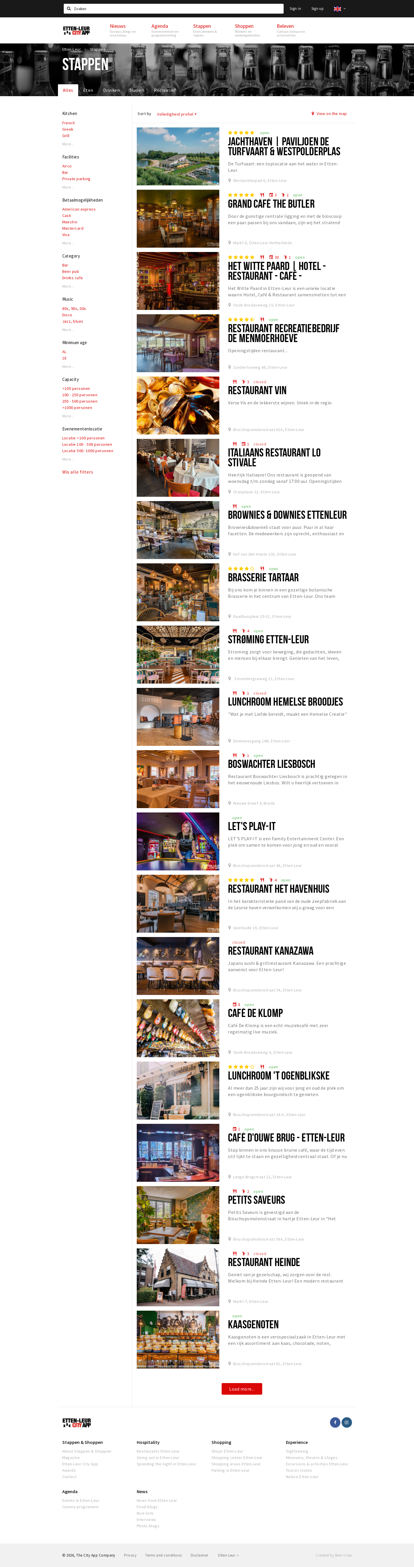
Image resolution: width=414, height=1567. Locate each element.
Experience (297, 1442)
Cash (66, 215)
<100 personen (76, 388)
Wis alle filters (77, 472)
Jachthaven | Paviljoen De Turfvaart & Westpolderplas (284, 146)
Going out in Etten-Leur (158, 1457)
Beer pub (70, 271)
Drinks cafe (72, 277)
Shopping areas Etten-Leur (236, 1463)
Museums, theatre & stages (312, 1457)
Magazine (71, 1457)
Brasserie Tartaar (263, 577)
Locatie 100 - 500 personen (87, 444)
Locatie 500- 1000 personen (87, 450)
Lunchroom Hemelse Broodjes (285, 701)
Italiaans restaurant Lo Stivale (274, 457)
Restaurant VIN (257, 390)
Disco (67, 314)
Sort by (144, 113)
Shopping (221, 1442)
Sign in (295, 8)
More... (68, 144)
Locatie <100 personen (83, 438)
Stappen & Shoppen (82, 1442)
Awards (69, 1470)
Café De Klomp (255, 1013)
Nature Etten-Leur (302, 1476)
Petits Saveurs (256, 1199)
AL (64, 351)
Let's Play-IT (252, 826)
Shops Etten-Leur (227, 1451)
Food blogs (147, 1506)
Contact (69, 1476)
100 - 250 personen (80, 394)
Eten (88, 90)
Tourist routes (299, 1470)
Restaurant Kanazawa (270, 950)
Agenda (70, 1491)
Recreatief (165, 90)
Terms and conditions (163, 1555)
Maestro (70, 221)
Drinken (111, 90)
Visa (66, 234)
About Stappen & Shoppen (87, 1451)
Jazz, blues (72, 321)
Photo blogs (148, 1525)
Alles (68, 90)
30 (274, 257)
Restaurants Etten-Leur (158, 1451)
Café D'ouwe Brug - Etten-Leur (286, 1137)
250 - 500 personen (80, 401)
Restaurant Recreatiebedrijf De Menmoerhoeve (284, 333)
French (68, 122)
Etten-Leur (228, 1555)
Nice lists (145, 1513)
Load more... (242, 1389)
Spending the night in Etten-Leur (166, 1463)
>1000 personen (77, 407)
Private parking (76, 178)
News (142, 1491)
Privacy (130, 1555)
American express (79, 209)
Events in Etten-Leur (81, 1500)
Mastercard (73, 228)
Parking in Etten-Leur (230, 1470)
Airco (67, 166)
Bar (65, 172)
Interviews (146, 1519)
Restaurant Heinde (264, 1262)
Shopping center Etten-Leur (237, 1457)
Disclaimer (199, 1555)
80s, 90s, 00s (74, 308)
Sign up (317, 8)
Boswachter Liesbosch (271, 763)
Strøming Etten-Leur (268, 639)
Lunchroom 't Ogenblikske (279, 1075)
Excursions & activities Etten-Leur (317, 1463)
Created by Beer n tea (334, 1555)
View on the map (329, 113)
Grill (66, 135)
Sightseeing (297, 1451)
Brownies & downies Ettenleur (287, 514)
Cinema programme (80, 1506)
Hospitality (148, 1442)
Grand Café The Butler (271, 203)
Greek (68, 129)
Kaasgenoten (253, 1324)
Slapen (137, 90)
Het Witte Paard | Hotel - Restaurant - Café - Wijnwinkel (277, 276)
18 (64, 358)
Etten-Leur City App (80, 1463)
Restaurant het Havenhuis (278, 888)
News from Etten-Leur (157, 1500)
